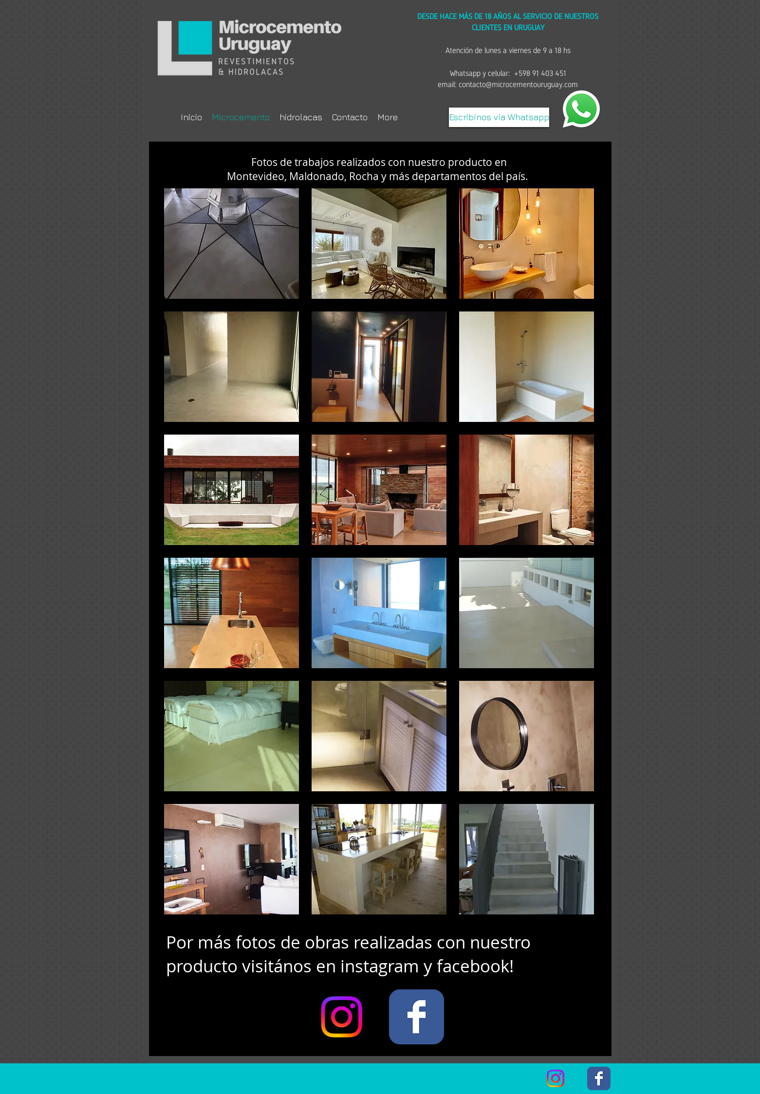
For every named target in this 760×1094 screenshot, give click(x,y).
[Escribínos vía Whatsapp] (499, 117)
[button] (231, 243)
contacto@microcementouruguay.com (518, 84)
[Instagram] (341, 1016)
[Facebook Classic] (416, 1016)
